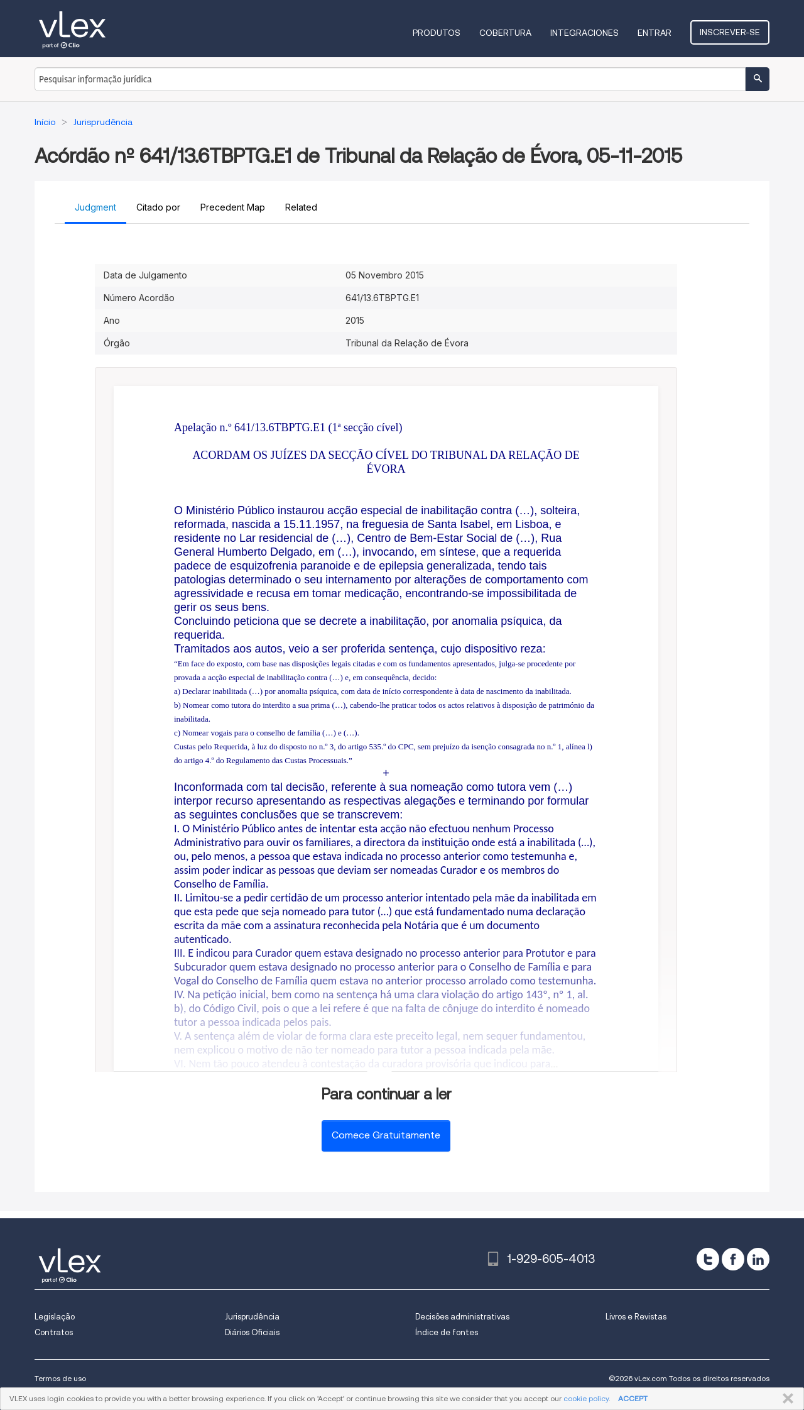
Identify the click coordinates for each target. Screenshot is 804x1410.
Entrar (656, 33)
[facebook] (733, 1259)
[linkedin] (758, 1259)
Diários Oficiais (252, 1332)
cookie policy (586, 1398)
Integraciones (585, 33)
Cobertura (507, 33)
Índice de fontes (446, 1332)
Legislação (55, 1316)
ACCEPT (633, 1398)
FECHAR (785, 1398)
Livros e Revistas (636, 1316)
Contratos (54, 1332)
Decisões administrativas (462, 1316)
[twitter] (708, 1259)
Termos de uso (60, 1378)
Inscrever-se (730, 32)
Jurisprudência (252, 1316)
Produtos (438, 33)
